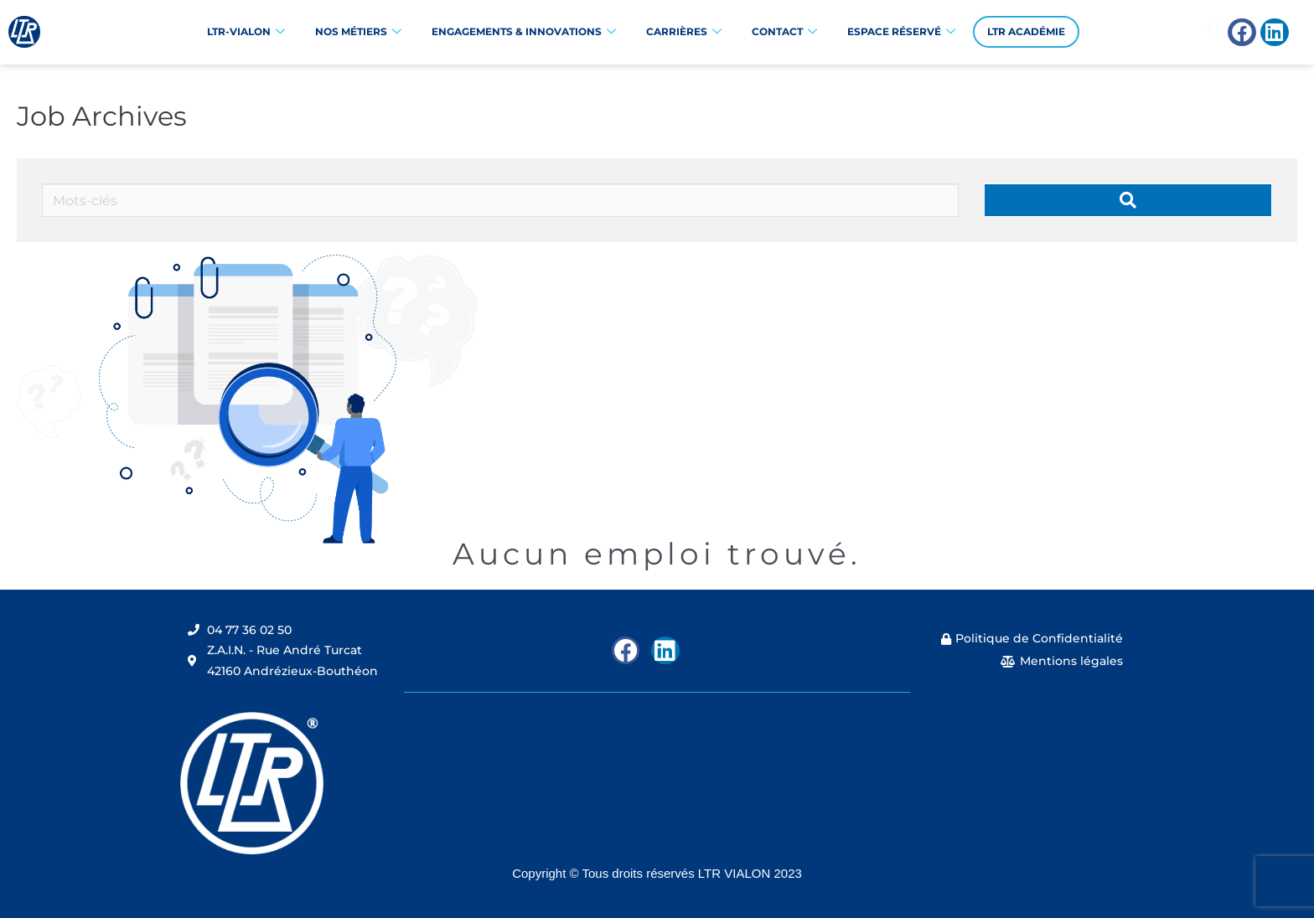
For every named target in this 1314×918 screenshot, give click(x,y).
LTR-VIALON (246, 32)
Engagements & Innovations (524, 32)
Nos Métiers (358, 32)
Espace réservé (901, 32)
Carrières (684, 32)
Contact (784, 32)
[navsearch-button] (1162, 32)
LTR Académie (1026, 31)
